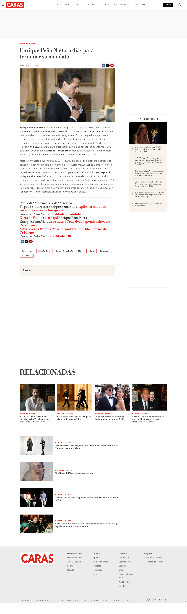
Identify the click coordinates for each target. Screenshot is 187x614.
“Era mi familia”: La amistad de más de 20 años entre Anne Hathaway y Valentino (148, 419)
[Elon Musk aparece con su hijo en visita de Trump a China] (74, 397)
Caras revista (105, 251)
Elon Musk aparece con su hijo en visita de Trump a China (74, 418)
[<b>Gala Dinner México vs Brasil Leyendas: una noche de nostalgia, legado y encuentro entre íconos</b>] (36, 524)
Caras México (27, 251)
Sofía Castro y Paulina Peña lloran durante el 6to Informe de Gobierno (63, 231)
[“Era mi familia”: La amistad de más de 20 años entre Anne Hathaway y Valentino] (149, 397)
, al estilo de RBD (60, 236)
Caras (37, 65)
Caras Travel (139, 5)
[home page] (20, 5)
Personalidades (121, 5)
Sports (107, 5)
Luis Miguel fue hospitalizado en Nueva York (148, 205)
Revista (168, 4)
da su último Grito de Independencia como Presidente (65, 223)
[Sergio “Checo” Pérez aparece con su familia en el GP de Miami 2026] (36, 497)
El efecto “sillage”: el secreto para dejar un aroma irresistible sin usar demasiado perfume (149, 173)
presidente (26, 256)
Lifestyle (56, 5)
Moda (66, 5)
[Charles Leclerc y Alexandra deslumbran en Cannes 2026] (112, 397)
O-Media (123, 553)
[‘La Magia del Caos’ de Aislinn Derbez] (36, 471)
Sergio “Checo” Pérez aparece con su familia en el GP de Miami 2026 (87, 499)
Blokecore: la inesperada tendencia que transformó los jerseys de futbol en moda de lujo (150, 195)
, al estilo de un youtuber (65, 214)
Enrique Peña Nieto (64, 251)
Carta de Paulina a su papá (39, 218)
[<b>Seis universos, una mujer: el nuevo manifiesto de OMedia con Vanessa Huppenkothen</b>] (36, 445)
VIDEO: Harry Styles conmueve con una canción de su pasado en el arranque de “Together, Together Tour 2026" (150, 161)
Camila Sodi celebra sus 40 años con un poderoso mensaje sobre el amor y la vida (149, 149)
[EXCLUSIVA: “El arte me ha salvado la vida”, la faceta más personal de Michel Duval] (37, 397)
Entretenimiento (92, 5)
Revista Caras (44, 251)
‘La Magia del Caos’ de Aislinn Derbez (74, 473)
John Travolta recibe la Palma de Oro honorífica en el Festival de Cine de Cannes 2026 (148, 184)
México (81, 251)
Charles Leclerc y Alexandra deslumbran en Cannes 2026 (109, 418)
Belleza (76, 5)
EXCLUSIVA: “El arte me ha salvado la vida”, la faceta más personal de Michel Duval (35, 419)
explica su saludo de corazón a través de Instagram (63, 208)
